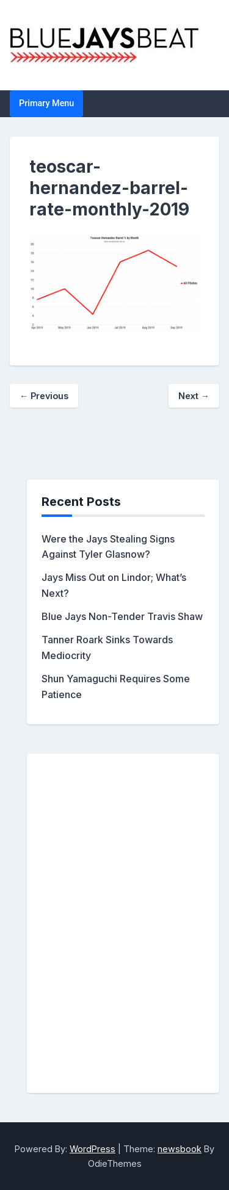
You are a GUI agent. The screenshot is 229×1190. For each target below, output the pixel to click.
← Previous (44, 396)
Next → (193, 396)
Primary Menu (46, 103)
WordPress (92, 1149)
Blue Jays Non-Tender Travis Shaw (122, 616)
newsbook (180, 1149)
